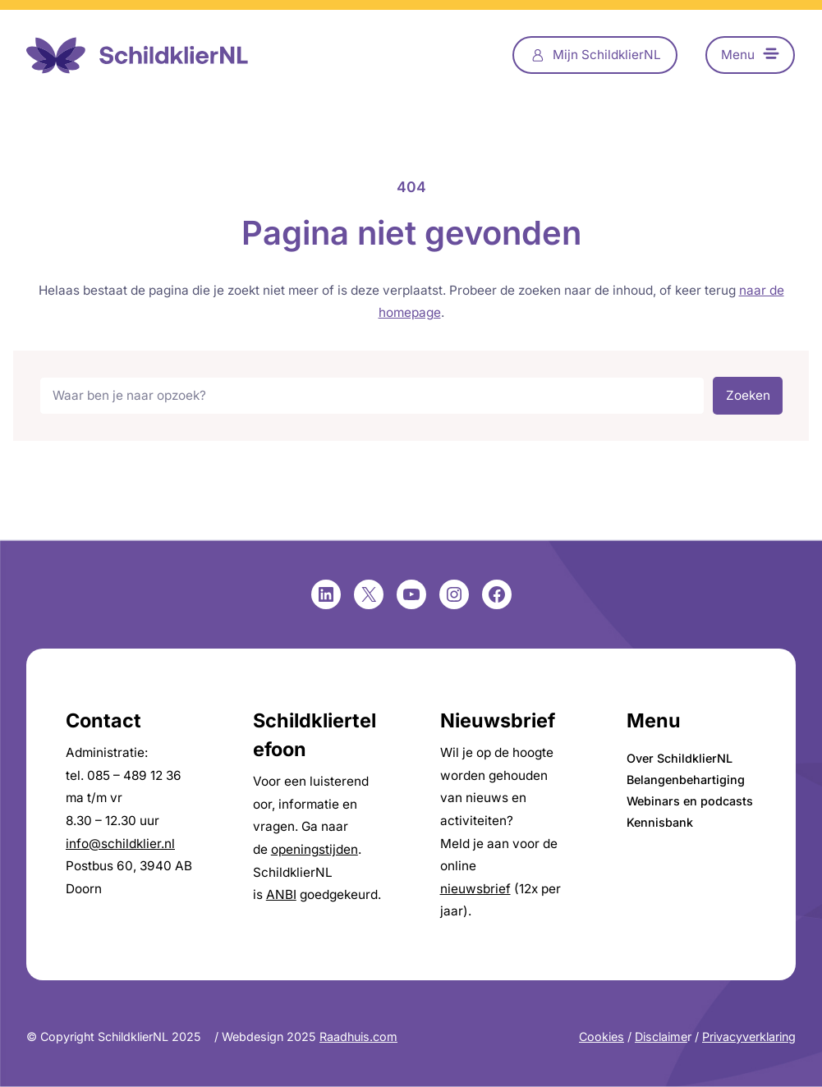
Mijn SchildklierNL (607, 54)
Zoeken (748, 395)
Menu (738, 54)
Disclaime (661, 1036)
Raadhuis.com (358, 1036)
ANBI (281, 894)
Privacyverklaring (749, 1036)
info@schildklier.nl (120, 843)
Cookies (601, 1036)
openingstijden (314, 849)
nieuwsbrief (475, 889)
